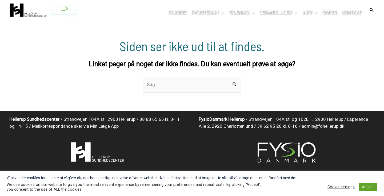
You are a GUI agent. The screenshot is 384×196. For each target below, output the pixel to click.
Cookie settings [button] (341, 187)
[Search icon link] (371, 10)
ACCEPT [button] (368, 187)
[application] (220, 12)
